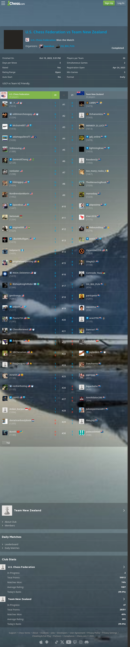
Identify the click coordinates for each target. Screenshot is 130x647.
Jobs (53, 633)
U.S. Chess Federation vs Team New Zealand (66, 31)
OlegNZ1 (91, 261)
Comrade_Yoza (94, 273)
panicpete (91, 295)
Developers (62, 633)
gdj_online (94, 136)
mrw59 (13, 375)
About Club (10, 521)
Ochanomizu (96, 114)
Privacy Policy (93, 633)
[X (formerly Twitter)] (62, 642)
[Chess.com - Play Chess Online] (16, 3)
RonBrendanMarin (19, 193)
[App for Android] (47, 642)
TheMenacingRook (96, 182)
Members (10, 525)
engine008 (18, 227)
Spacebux (46, 46)
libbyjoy (90, 420)
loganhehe (92, 386)
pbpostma (94, 204)
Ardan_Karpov (17, 409)
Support (12, 633)
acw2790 (94, 318)
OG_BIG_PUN (65, 46)
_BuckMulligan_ (21, 238)
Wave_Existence (21, 272)
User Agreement (77, 633)
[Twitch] (75, 642)
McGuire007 (19, 125)
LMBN (92, 103)
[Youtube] (68, 642)
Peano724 (18, 318)
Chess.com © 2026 (85, 636)
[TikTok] (56, 642)
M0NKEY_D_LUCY (95, 125)
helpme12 (14, 250)
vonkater (14, 171)
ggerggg (90, 375)
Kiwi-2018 (91, 216)
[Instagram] (81, 642)
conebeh (91, 341)
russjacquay (19, 363)
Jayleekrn (94, 352)
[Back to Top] (6, 443)
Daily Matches (12, 547)
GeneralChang (20, 159)
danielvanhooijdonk (20, 420)
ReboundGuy (96, 227)
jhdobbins (18, 340)
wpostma (91, 307)
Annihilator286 (94, 397)
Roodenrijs (92, 159)
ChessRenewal (20, 329)
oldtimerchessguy (22, 114)
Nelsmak (14, 216)
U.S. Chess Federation (43, 39)
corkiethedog (20, 386)
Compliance (69, 636)
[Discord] (86, 642)
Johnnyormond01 (95, 409)
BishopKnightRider (23, 284)
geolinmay (15, 295)
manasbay (91, 193)
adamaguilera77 (21, 136)
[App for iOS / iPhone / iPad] (41, 642)
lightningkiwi (96, 148)
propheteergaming (23, 261)
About (35, 633)
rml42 (16, 397)
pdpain (16, 306)
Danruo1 (91, 329)
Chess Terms (24, 633)
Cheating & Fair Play (41, 636)
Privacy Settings (109, 633)
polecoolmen (93, 431)
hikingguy (18, 182)
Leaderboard (11, 544)
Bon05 (12, 431)
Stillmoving (15, 148)
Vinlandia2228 (93, 250)
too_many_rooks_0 (96, 171)
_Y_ (14, 103)
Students (44, 633)
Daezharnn (92, 363)
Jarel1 (92, 238)
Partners (57, 636)
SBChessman (20, 352)
